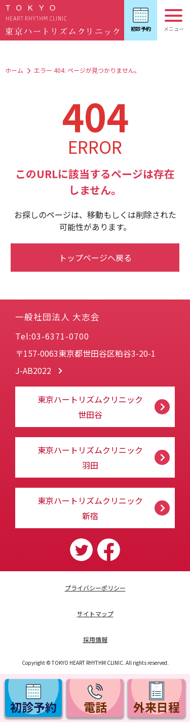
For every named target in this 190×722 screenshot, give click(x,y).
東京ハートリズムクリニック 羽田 (90, 457)
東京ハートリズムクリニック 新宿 (90, 508)
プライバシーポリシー (95, 587)
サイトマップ (95, 613)
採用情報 (95, 639)
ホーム (14, 70)
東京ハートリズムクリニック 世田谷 (90, 406)
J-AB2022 (33, 370)
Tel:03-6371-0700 (52, 336)
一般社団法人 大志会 (83, 313)
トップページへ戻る (95, 257)
